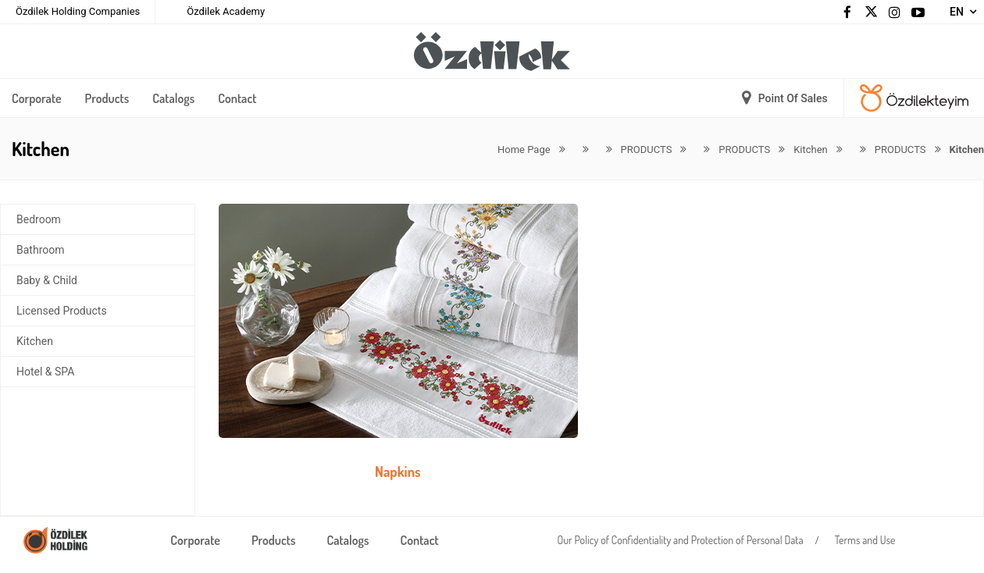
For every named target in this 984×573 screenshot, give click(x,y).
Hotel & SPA (45, 371)
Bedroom (38, 219)
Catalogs (173, 98)
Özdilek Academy (226, 11)
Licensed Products (61, 310)
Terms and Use (865, 539)
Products (107, 98)
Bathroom (40, 250)
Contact (237, 98)
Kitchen (34, 341)
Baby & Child (46, 280)
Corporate (37, 98)
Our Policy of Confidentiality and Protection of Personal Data (681, 539)
